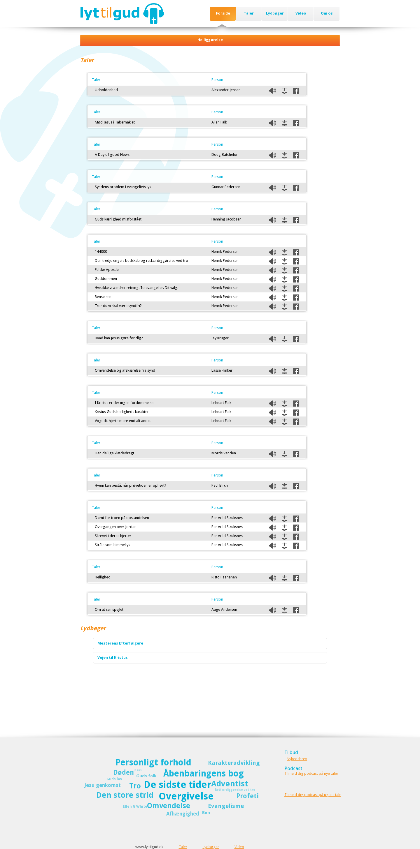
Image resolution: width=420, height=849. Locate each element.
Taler (249, 13)
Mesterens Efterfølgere (120, 643)
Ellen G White (135, 806)
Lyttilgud (122, 13)
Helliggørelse (210, 40)
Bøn (206, 812)
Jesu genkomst (102, 785)
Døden (123, 772)
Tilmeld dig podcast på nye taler (311, 773)
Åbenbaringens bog (203, 773)
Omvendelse (168, 806)
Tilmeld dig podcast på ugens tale (312, 794)
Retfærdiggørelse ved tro (235, 789)
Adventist (229, 783)
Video (300, 13)
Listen (272, 91)
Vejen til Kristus (112, 657)
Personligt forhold (153, 762)
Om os (327, 13)
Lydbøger (275, 13)
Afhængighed (182, 814)
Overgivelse (186, 796)
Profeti (247, 796)
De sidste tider (177, 784)
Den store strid (124, 795)
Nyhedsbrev (297, 759)
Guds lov (114, 779)
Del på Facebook (296, 91)
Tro (135, 786)
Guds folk (146, 776)
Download (284, 91)
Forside (223, 13)
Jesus (138, 770)
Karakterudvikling (234, 762)
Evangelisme (226, 805)
